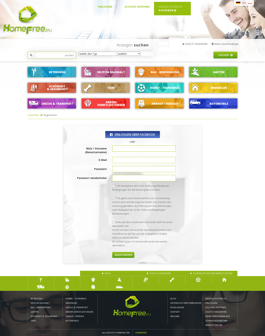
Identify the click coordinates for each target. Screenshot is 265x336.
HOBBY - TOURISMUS (76, 298)
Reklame (174, 316)
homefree (33, 115)
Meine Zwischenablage (225, 44)
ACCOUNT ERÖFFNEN (137, 6)
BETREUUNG (37, 298)
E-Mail (103, 160)
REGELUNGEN (177, 307)
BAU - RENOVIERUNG (41, 307)
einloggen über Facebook (132, 135)
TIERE (33, 320)
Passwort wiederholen (92, 178)
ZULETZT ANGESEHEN (195, 44)
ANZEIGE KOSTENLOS (215, 298)
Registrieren (123, 255)
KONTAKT (175, 311)
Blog (106, 273)
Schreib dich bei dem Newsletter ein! (211, 273)
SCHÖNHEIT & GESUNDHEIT (44, 316)
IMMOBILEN (71, 303)
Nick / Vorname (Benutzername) (96, 150)
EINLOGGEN (105, 6)
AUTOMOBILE (72, 320)
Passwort (100, 169)
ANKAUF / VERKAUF (75, 316)
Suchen (225, 55)
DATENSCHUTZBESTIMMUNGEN (185, 303)
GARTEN (35, 311)
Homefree (140, 332)
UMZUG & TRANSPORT (77, 307)
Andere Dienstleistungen (79, 311)
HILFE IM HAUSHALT (40, 303)
